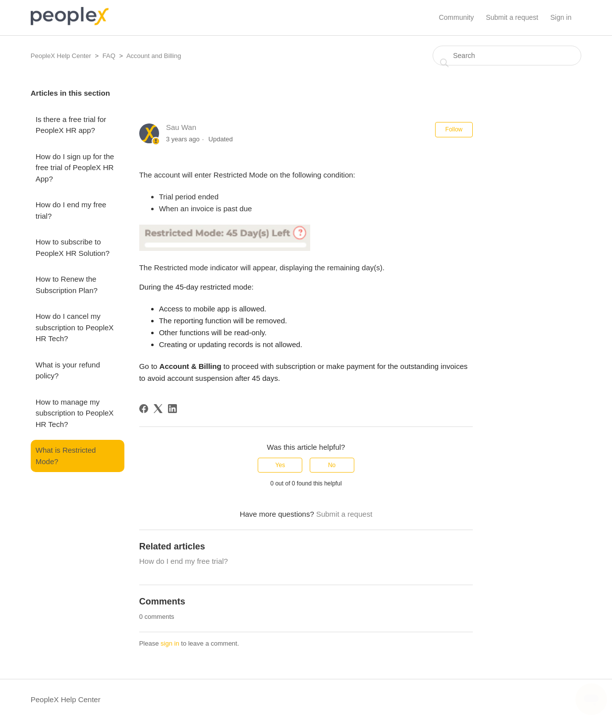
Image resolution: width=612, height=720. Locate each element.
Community (456, 17)
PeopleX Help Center (61, 56)
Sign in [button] (560, 17)
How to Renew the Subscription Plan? (67, 285)
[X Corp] (158, 408)
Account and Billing (153, 56)
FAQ (109, 56)
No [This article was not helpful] (331, 465)
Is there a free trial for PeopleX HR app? (71, 125)
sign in (170, 643)
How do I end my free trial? (71, 210)
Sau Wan (181, 127)
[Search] (507, 55)
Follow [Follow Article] (454, 129)
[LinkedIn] (172, 408)
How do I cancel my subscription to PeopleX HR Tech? (75, 327)
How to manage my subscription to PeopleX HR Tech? (75, 413)
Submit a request (512, 17)
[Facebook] (143, 408)
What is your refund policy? (68, 370)
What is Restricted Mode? (66, 456)
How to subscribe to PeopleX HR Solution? (73, 247)
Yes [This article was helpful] (280, 465)
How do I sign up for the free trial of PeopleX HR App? (75, 167)
